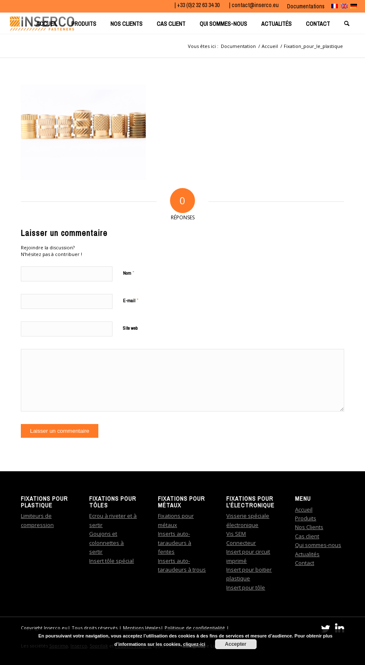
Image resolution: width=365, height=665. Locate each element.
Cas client (307, 536)
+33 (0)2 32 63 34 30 (199, 5)
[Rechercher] (347, 23)
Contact (304, 563)
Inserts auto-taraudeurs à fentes (174, 542)
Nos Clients (309, 527)
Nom (128, 272)
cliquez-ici (194, 644)
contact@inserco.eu (255, 5)
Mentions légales (141, 628)
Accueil (303, 509)
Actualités (307, 554)
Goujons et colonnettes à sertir (106, 542)
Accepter (235, 644)
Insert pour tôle (245, 587)
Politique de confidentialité (195, 628)
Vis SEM (236, 533)
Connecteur (241, 543)
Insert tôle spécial (111, 561)
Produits (305, 518)
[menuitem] (304, 6)
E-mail (130, 300)
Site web (130, 328)
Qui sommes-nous (318, 545)
